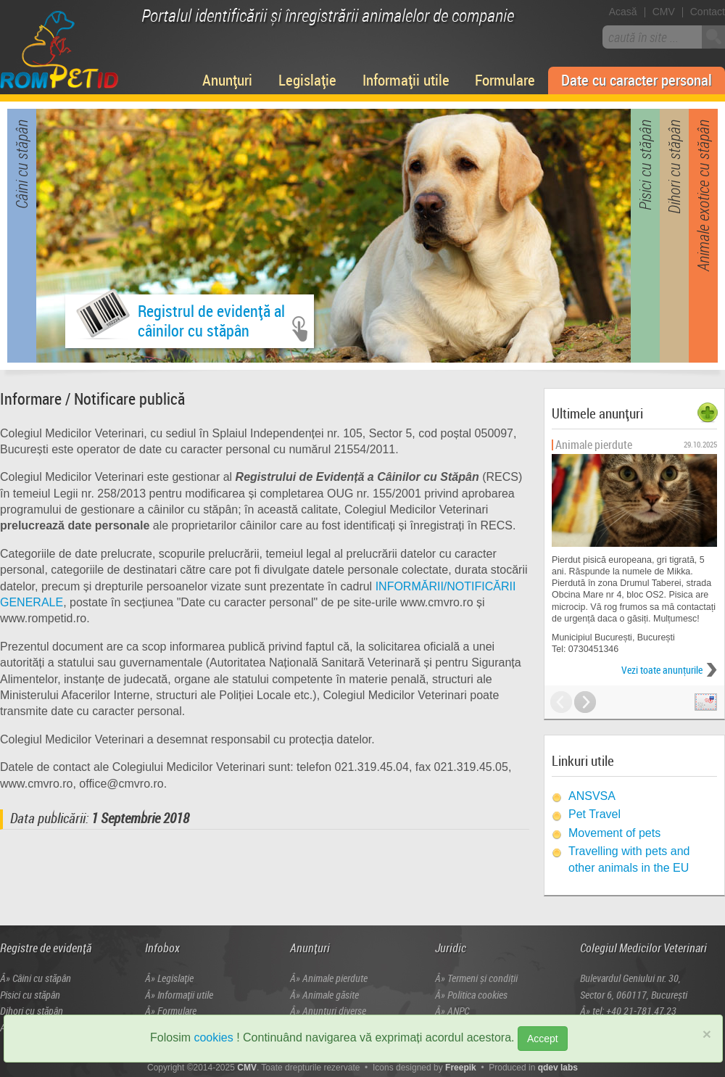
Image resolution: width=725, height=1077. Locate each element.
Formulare (505, 80)
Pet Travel (594, 814)
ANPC (458, 1011)
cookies (213, 1037)
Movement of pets (614, 833)
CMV (663, 11)
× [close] (707, 1033)
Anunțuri (227, 80)
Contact (707, 11)
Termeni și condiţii (482, 978)
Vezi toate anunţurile (662, 670)
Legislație (307, 80)
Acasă (623, 11)
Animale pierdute (335, 978)
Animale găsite (330, 995)
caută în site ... (643, 37)
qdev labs (558, 1067)
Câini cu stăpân (41, 978)
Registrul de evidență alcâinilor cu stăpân (180, 318)
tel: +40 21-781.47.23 (634, 1011)
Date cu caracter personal (636, 80)
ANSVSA (592, 796)
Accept (542, 1038)
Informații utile (406, 80)
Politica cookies (477, 995)
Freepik (460, 1067)
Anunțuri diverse (334, 1011)
